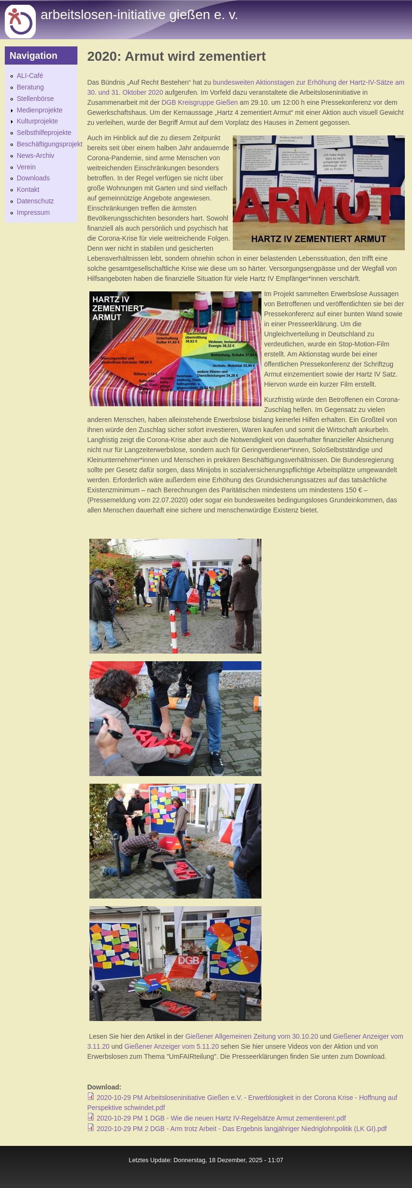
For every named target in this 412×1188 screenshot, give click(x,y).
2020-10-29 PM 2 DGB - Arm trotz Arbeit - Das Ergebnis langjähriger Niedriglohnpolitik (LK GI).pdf (242, 1128)
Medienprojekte (40, 110)
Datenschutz (35, 201)
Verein (26, 167)
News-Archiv (35, 155)
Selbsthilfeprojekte (44, 132)
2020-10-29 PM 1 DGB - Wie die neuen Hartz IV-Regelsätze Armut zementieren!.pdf (221, 1118)
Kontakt (28, 189)
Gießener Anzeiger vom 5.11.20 (171, 1046)
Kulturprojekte (37, 121)
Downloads (33, 178)
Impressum (33, 212)
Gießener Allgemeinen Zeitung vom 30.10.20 (251, 1036)
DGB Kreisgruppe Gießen (199, 102)
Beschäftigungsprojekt (50, 144)
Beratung (30, 87)
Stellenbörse (35, 98)
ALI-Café (30, 75)
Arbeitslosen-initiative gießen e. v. (139, 14)
